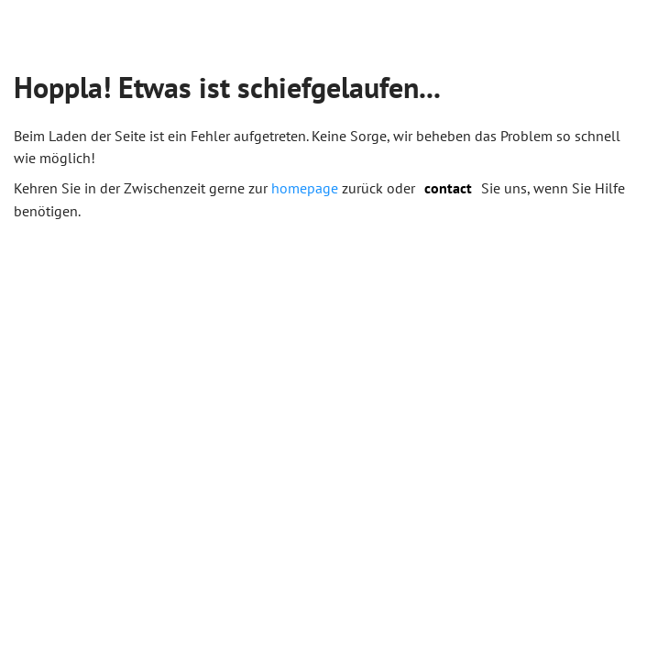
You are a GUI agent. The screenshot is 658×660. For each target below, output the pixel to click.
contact (448, 188)
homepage (304, 188)
